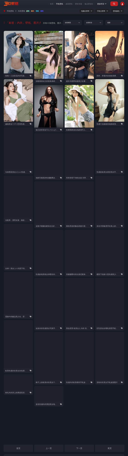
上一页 (48, 448)
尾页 (109, 448)
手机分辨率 (102, 11)
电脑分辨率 (86, 11)
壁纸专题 (75, 4)
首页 (49, 4)
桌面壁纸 (66, 4)
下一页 (79, 448)
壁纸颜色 (117, 11)
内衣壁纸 (21, 11)
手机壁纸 (56, 4)
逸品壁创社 (86, 4)
